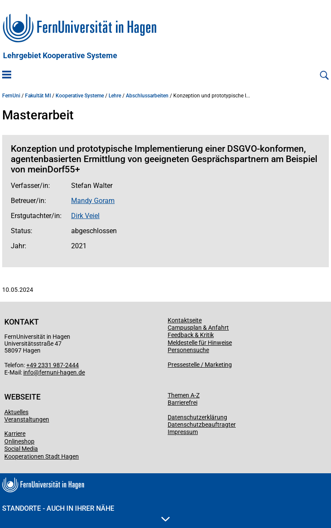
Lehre (115, 96)
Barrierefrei (182, 402)
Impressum (183, 431)
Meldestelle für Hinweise (200, 342)
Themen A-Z (184, 395)
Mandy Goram (93, 201)
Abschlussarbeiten (147, 96)
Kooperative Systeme (80, 96)
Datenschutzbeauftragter (202, 424)
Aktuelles (16, 412)
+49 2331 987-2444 (52, 365)
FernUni (11, 96)
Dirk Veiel (85, 216)
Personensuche (188, 350)
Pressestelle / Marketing (200, 364)
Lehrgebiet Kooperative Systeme (60, 55)
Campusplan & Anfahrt (198, 327)
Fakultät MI (38, 96)
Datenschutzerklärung (197, 417)
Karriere (14, 433)
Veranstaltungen (26, 419)
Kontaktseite (185, 320)
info (28, 372)
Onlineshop (19, 441)
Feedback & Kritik (191, 334)
